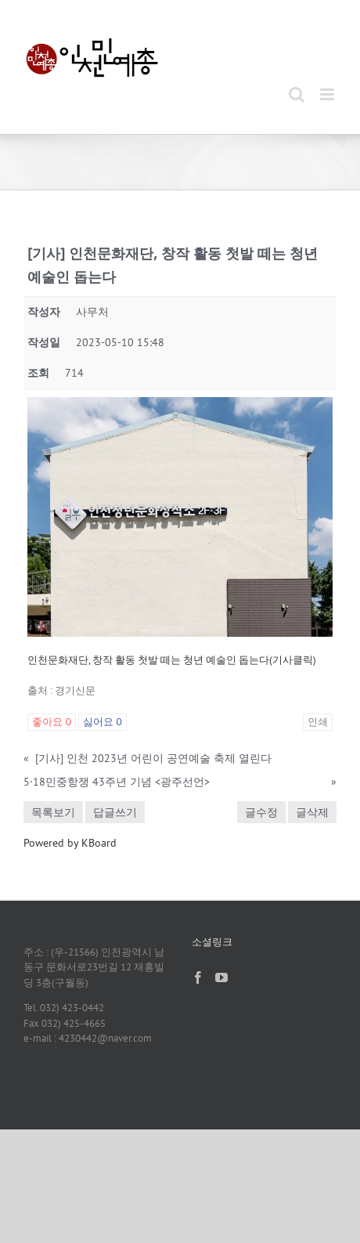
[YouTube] (221, 977)
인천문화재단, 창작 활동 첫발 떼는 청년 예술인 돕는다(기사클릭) (171, 660)
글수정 (261, 812)
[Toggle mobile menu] (328, 94)
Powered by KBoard (70, 843)
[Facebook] (198, 977)
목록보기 (53, 812)
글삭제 (312, 812)
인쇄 (318, 722)
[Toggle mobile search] (296, 94)
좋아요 (51, 722)
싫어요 (102, 722)
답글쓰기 (115, 812)
